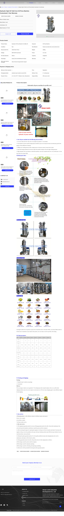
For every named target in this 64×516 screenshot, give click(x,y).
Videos (37, 2)
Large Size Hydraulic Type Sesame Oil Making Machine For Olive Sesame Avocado (7, 123)
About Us (43, 2)
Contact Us (50, 2)
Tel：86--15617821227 (5, 492)
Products (31, 2)
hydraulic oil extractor (45, 451)
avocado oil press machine (35, 451)
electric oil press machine (24, 451)
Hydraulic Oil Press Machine (12, 7)
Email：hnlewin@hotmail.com (6, 494)
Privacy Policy (9, 510)
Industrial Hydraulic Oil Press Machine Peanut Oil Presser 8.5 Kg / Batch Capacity (7, 101)
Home (25, 2)
